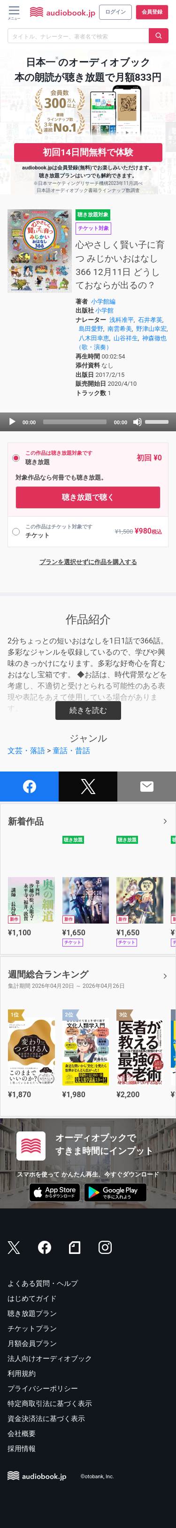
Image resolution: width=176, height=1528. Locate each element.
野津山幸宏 (151, 328)
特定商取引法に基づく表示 (50, 1403)
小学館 (104, 310)
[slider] (75, 422)
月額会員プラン (32, 1343)
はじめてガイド (32, 1298)
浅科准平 (121, 319)
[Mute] (137, 422)
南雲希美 (119, 328)
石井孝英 (150, 319)
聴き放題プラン (32, 1313)
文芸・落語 (26, 750)
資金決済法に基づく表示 (46, 1418)
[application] (88, 422)
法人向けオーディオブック (50, 1358)
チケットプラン (32, 1328)
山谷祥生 (126, 338)
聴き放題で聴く (88, 497)
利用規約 (22, 1373)
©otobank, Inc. (97, 1477)
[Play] (12, 422)
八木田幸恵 (94, 338)
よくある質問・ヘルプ (43, 1283)
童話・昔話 (71, 750)
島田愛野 (91, 328)
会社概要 (22, 1433)
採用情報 (22, 1448)
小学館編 (103, 301)
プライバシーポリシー (43, 1388)
